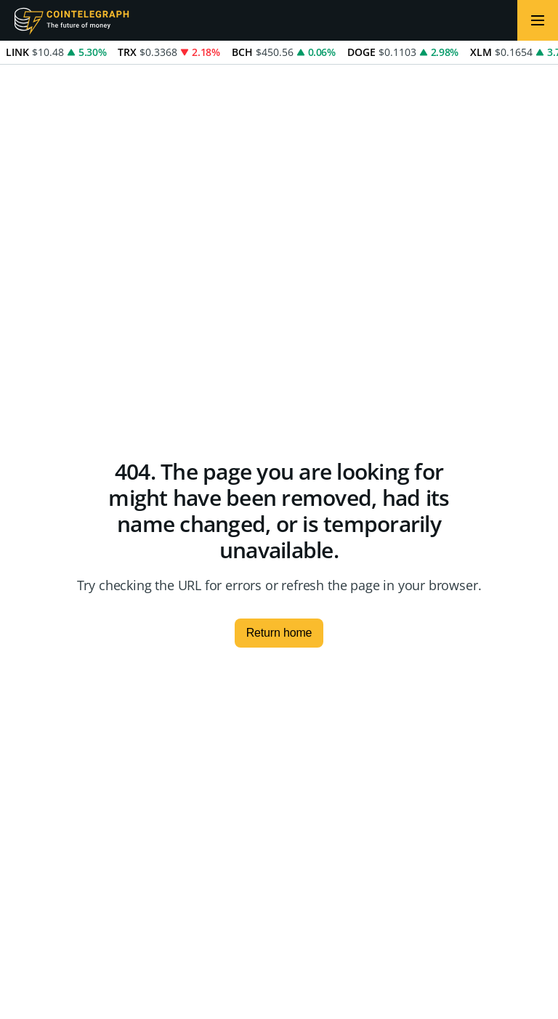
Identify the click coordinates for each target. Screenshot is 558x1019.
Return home (279, 633)
